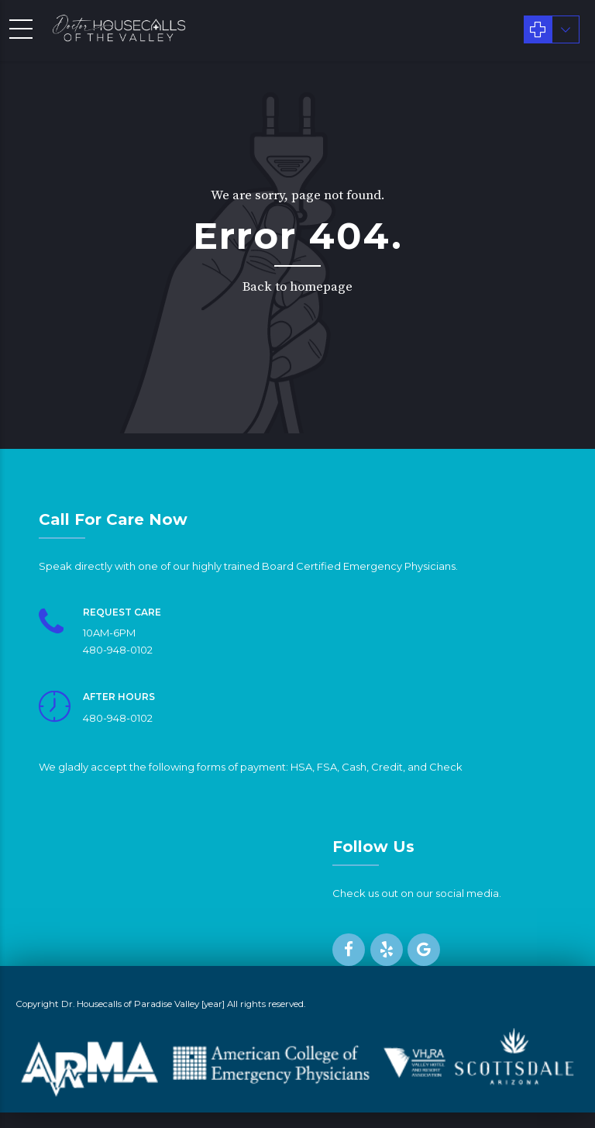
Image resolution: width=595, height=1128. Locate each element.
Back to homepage (297, 286)
